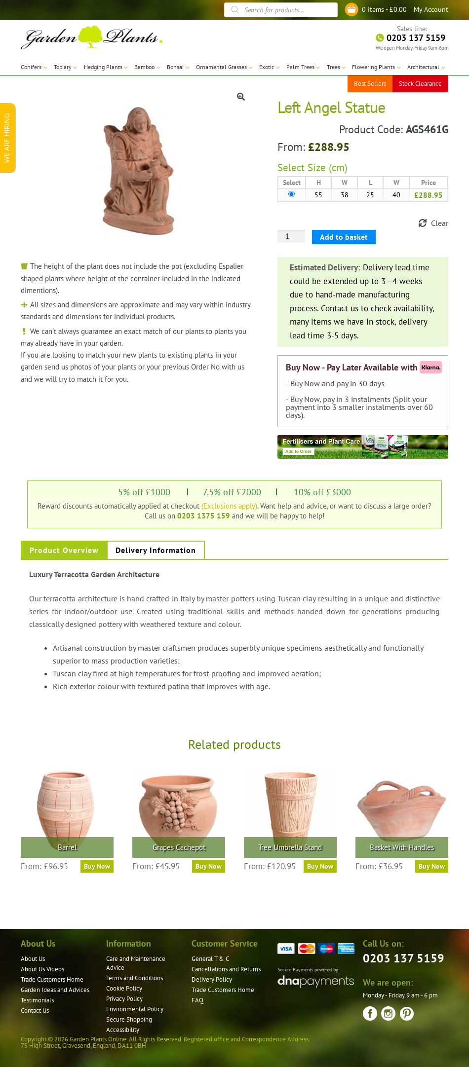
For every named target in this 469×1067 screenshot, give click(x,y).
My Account (431, 9)
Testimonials (37, 1000)
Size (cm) (328, 167)
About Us (33, 959)
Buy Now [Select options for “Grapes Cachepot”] (208, 866)
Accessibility (122, 1030)
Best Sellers (370, 83)
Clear (439, 223)
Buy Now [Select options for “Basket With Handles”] (432, 866)
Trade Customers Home (52, 979)
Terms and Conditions (134, 978)
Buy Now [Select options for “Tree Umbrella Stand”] (320, 866)
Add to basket (344, 237)
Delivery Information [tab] (156, 550)
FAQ (197, 1000)
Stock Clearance (420, 83)
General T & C (210, 959)
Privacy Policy (124, 998)
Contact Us (35, 1010)
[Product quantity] (291, 236)
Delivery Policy (212, 979)
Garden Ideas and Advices (55, 990)
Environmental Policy (134, 1009)
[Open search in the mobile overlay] (281, 9)
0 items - (384, 9)
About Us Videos (42, 969)
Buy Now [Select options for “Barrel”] (97, 866)
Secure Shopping (129, 1019)
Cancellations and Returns (226, 969)
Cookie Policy (124, 988)
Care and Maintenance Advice (135, 963)
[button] (241, 97)
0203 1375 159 (203, 515)
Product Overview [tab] (64, 550)
